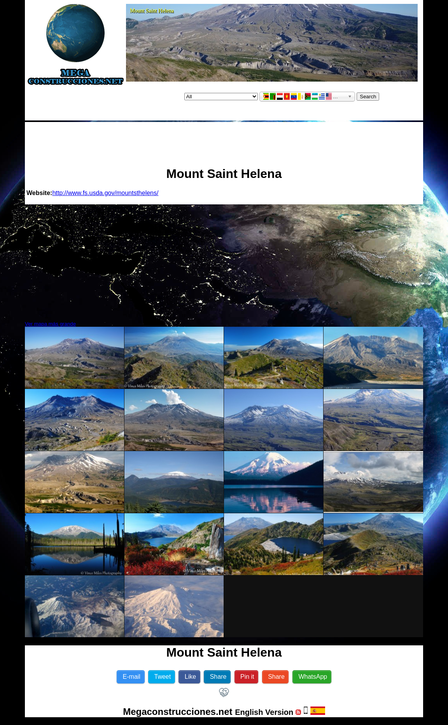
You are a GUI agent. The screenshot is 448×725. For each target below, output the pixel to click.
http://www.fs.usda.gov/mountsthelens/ (105, 193)
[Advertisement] (224, 141)
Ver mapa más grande (50, 324)
